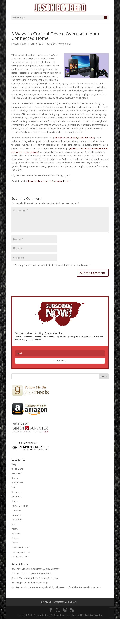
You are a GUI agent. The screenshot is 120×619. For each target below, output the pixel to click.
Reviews (15, 538)
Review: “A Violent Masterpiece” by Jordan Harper (35, 568)
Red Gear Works (93, 614)
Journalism (51, 43)
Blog (13, 464)
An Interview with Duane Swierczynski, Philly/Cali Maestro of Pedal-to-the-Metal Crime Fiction (56, 587)
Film (13, 487)
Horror (14, 501)
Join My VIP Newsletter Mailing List (58, 601)
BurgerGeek (17, 482)
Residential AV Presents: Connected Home (48, 181)
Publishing (16, 533)
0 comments (64, 43)
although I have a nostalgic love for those (74, 137)
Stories (14, 542)
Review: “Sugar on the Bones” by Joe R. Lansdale (34, 578)
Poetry (14, 528)
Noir (13, 524)
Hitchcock (16, 496)
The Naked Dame (20, 556)
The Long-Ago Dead (21, 551)
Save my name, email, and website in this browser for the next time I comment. (53, 265)
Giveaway (16, 491)
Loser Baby (16, 519)
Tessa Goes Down (20, 547)
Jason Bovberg (21, 43)
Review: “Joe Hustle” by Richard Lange (29, 582)
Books (14, 478)
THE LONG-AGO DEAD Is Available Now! (31, 573)
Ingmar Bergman (19, 505)
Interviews (16, 510)
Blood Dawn (17, 468)
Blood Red (16, 473)
